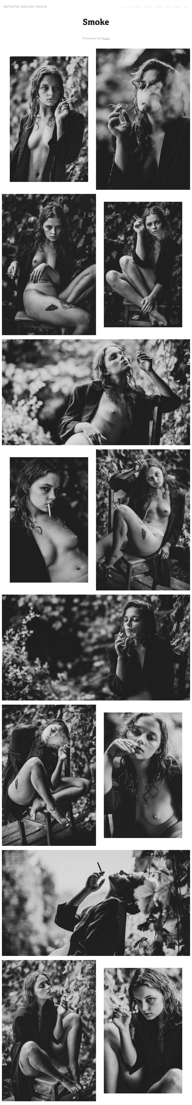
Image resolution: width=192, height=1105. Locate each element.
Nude (169, 7)
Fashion (147, 7)
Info (186, 7)
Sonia (106, 38)
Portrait (158, 7)
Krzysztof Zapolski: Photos (25, 6)
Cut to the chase (131, 7)
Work (177, 7)
